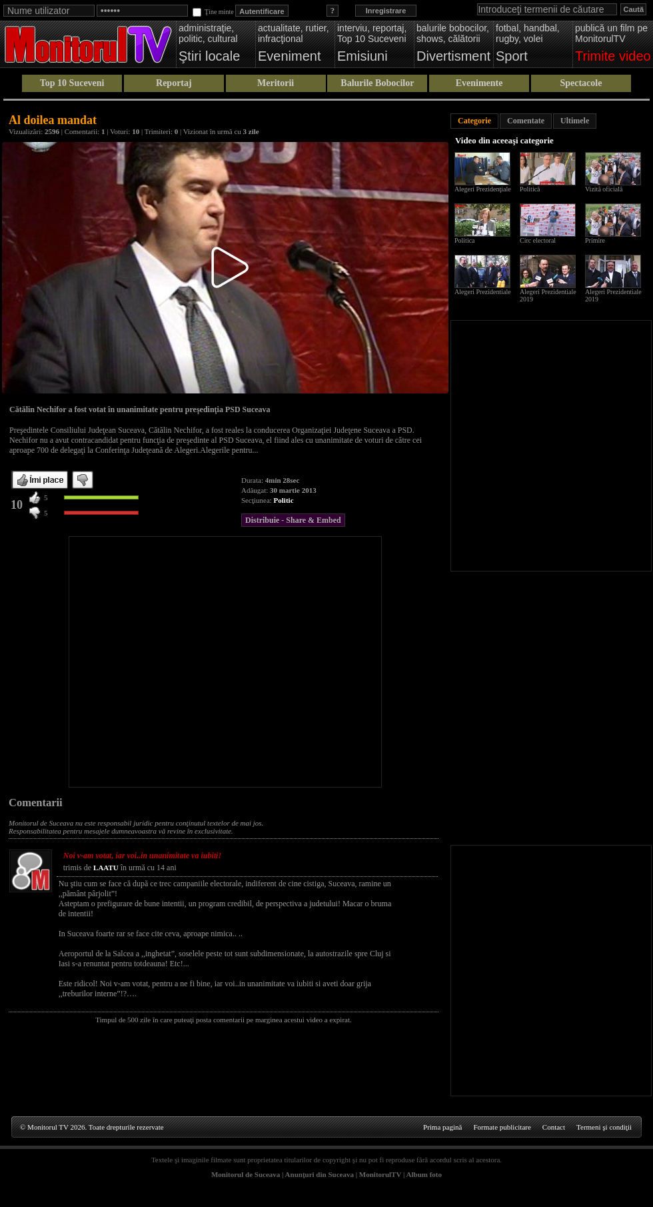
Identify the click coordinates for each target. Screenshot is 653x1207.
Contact (553, 1127)
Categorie (474, 120)
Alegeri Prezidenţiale (482, 189)
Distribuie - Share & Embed (293, 520)
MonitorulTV (380, 1174)
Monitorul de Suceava (245, 1174)
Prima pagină (442, 1127)
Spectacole (581, 83)
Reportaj (174, 83)
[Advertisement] (125, 662)
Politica (464, 240)
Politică (530, 189)
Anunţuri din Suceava (319, 1174)
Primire (595, 240)
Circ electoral (538, 240)
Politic (284, 500)
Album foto (424, 1174)
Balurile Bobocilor (377, 83)
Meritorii (275, 83)
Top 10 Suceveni (72, 83)
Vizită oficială (603, 189)
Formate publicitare (501, 1127)
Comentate (525, 120)
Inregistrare (386, 11)
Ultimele (574, 120)
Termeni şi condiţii (604, 1127)
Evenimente (479, 83)
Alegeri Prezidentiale (482, 291)
